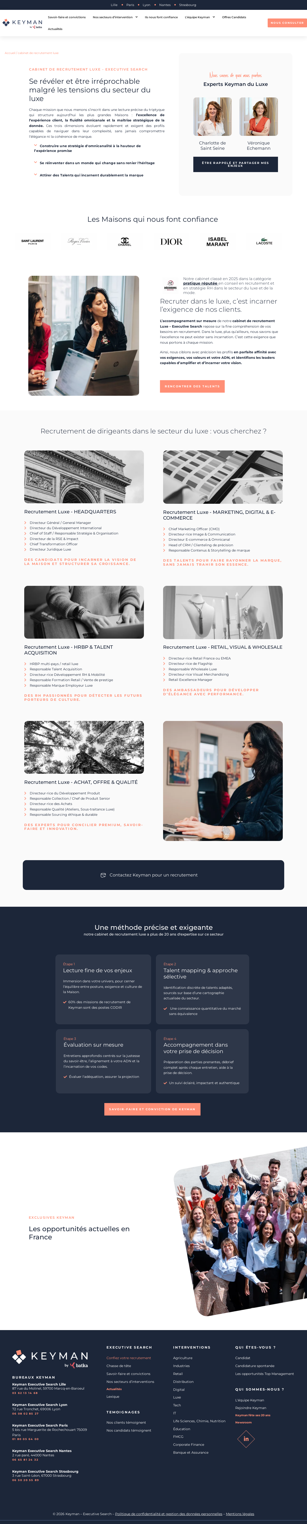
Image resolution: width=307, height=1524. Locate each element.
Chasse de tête (118, 1366)
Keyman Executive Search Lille (39, 1384)
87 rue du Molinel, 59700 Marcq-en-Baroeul (48, 1388)
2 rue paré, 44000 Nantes (33, 1455)
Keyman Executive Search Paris (40, 1425)
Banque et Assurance (190, 1452)
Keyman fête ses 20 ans (252, 1415)
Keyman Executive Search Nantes (41, 1451)
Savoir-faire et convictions (128, 1374)
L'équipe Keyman (249, 1400)
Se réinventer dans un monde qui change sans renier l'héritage (97, 163)
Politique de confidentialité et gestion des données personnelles (168, 1514)
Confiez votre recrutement (128, 1358)
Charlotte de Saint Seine (212, 145)
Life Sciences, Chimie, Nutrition (199, 1421)
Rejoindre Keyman (250, 1408)
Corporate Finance (188, 1444)
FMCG (178, 1436)
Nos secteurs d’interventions (130, 1382)
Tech (177, 1405)
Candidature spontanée (254, 1366)
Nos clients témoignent (126, 1422)
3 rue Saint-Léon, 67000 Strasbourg (41, 1475)
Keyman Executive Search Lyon (39, 1405)
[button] (96, 148)
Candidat (242, 1358)
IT (174, 1413)
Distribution (183, 1382)
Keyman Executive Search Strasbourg (45, 1471)
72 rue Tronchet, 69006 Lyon (36, 1409)
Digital (179, 1389)
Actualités (114, 1389)
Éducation (181, 1429)
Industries (181, 1366)
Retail (178, 1374)
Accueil (10, 53)
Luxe (177, 1397)
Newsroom (243, 1422)
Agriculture (182, 1358)
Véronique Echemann (259, 145)
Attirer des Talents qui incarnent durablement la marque (91, 175)
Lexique (112, 1396)
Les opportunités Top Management (264, 1374)
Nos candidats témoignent (128, 1430)
